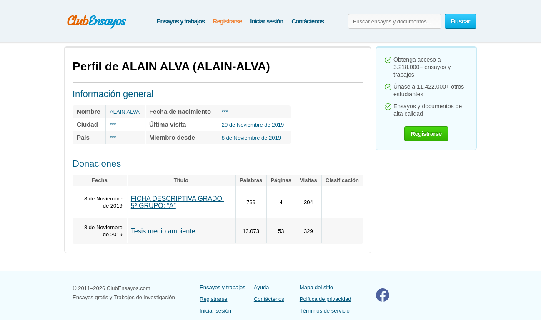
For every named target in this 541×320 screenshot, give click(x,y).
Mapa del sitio (316, 287)
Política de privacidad (325, 299)
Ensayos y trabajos (181, 21)
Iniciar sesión (266, 21)
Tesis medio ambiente (163, 231)
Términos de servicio (325, 311)
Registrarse (227, 21)
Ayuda (261, 287)
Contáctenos (307, 21)
